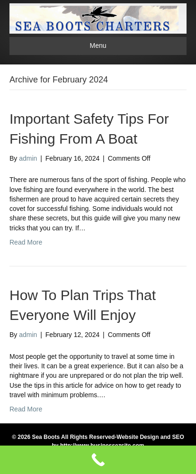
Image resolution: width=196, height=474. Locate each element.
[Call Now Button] (98, 460)
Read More (25, 242)
